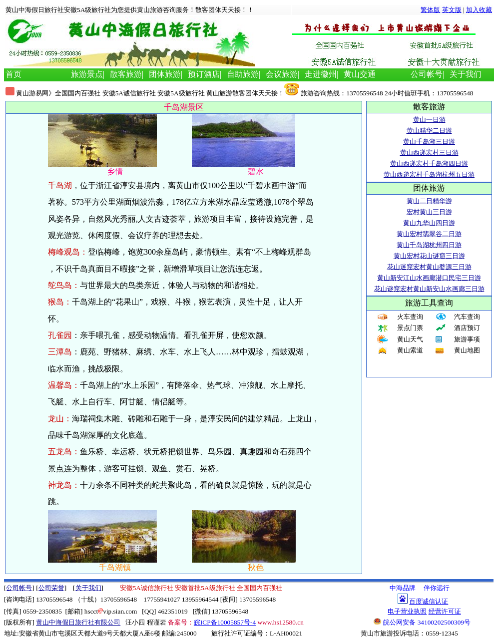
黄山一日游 (429, 119)
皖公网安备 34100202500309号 (422, 622)
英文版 (452, 9)
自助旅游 (243, 74)
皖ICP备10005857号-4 (225, 622)
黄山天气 (410, 339)
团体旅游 (165, 74)
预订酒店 (204, 74)
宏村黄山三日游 (429, 212)
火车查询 (410, 317)
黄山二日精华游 (429, 201)
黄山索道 (410, 350)
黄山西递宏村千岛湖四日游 (429, 163)
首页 (13, 74)
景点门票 (410, 327)
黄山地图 (467, 350)
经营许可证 (445, 611)
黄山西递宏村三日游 (429, 152)
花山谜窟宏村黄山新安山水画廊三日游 (429, 289)
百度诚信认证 (428, 601)
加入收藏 (479, 9)
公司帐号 (427, 74)
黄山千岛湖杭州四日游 (429, 245)
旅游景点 (87, 74)
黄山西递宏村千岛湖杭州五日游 (429, 174)
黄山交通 (360, 74)
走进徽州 (321, 74)
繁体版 (430, 9)
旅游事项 (467, 339)
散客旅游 (126, 74)
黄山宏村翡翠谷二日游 (429, 234)
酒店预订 (467, 327)
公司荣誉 (51, 588)
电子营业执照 (407, 611)
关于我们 (466, 74)
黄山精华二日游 (429, 130)
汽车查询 (467, 317)
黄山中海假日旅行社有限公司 (78, 622)
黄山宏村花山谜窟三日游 (429, 256)
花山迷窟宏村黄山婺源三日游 (429, 267)
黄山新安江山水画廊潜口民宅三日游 (429, 278)
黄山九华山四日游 (429, 223)
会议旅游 (282, 74)
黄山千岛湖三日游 (429, 141)
